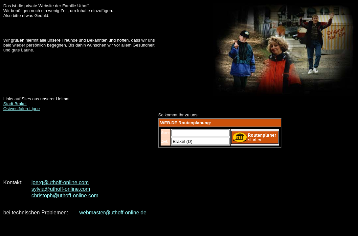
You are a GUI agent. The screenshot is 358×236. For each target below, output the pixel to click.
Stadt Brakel (15, 103)
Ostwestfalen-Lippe (21, 108)
